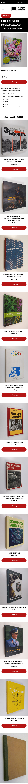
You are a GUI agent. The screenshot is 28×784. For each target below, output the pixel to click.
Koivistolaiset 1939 (14, 553)
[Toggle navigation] (3, 8)
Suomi (4, 2)
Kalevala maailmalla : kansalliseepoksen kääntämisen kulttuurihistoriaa (14, 218)
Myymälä (6, 15)
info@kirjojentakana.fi (21, 2)
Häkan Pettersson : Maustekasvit (14, 331)
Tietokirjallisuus (12, 70)
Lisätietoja (14, 82)
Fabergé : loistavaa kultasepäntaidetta (14, 607)
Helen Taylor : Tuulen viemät (14, 442)
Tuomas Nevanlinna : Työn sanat (14, 718)
